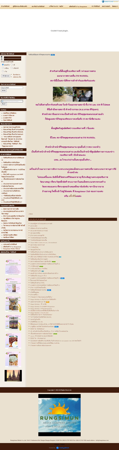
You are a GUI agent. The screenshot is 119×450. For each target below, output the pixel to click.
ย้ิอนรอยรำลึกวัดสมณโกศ (38, 280)
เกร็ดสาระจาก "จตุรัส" (56, 6)
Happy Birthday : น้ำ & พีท (38, 304)
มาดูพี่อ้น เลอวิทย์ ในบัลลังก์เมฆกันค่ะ (42, 326)
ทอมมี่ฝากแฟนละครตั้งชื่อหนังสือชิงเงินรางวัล (44, 310)
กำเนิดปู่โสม (34, 247)
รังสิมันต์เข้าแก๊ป (35, 271)
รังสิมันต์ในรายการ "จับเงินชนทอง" (41, 314)
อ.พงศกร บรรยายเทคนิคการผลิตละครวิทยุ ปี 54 (45, 264)
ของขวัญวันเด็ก (35, 319)
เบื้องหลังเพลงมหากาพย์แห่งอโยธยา (41, 333)
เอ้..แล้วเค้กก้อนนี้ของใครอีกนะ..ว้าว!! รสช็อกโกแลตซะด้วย (49, 331)
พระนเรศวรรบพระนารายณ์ (39, 230)
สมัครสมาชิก (17, 77)
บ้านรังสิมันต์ (5, 6)
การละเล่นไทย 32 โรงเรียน (38, 268)
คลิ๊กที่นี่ (72, 196)
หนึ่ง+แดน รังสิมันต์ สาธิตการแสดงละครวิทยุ (44, 257)
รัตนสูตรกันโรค (35, 249)
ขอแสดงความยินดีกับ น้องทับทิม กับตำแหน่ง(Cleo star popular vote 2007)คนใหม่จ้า (55, 341)
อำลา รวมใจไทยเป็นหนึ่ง (38, 287)
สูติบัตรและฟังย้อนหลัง (20, 6)
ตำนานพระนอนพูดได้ (37, 235)
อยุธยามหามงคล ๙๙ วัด (37, 302)
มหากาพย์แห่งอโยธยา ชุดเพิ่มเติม (40, 261)
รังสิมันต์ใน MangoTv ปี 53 (38, 275)
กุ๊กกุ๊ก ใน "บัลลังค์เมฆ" (37, 329)
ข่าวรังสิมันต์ (96, 6)
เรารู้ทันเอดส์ (34, 266)
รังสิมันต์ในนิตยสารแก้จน (38, 290)
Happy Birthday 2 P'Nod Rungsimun (41, 308)
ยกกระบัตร (33, 226)
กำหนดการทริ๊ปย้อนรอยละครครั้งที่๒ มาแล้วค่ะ (45, 343)
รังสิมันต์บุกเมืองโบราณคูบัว (39, 259)
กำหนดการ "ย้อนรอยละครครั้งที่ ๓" (41, 297)
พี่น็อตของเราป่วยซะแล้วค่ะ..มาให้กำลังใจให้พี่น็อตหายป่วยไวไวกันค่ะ (52, 324)
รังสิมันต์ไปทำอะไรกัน (37, 283)
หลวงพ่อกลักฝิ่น (35, 233)
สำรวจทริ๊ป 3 (34, 294)
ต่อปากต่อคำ (106, 6)
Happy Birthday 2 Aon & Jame (39, 312)
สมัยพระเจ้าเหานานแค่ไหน (38, 228)
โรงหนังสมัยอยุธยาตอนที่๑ (38, 240)
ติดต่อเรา (115, 6)
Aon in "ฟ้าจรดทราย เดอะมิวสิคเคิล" (41, 336)
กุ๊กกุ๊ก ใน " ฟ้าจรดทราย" (38, 338)
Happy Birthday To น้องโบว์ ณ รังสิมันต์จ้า (43, 299)
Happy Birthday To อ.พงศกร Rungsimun (42, 306)
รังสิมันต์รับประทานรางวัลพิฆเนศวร (41, 252)
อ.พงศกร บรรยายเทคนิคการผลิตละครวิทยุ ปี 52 (45, 285)
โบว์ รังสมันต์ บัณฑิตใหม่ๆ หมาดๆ (40, 317)
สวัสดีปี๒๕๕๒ (34, 292)
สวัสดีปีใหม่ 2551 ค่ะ (36, 322)
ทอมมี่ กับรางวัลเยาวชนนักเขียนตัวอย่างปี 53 (44, 273)
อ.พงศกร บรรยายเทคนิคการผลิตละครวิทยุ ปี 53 (45, 278)
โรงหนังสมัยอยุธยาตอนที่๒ (38, 238)
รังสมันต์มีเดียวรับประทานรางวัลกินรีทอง (43, 254)
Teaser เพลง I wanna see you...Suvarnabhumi (43, 242)
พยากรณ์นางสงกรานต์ (37, 245)
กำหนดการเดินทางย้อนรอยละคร (40, 345)
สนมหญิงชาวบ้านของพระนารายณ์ (41, 223)
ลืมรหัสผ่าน (16, 74)
